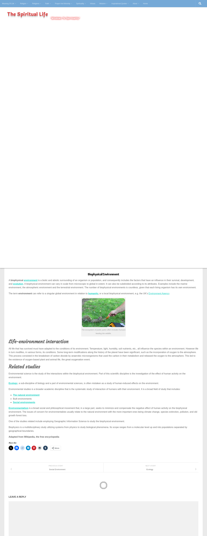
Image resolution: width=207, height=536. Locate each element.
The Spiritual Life (27, 14)
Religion (23, 4)
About (135, 4)
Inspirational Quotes (119, 4)
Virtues (92, 4)
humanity (93, 293)
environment (31, 280)
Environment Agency (158, 293)
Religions (35, 4)
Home (145, 4)
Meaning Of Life (8, 4)
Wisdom (102, 4)
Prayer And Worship (62, 4)
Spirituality (80, 4)
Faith (47, 4)
